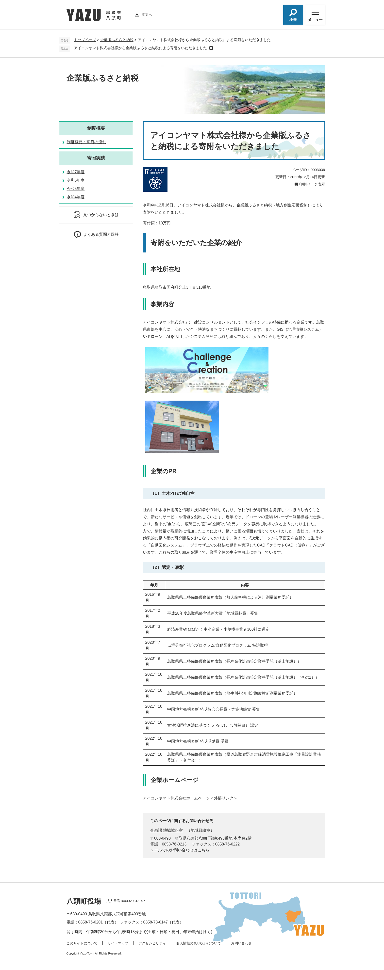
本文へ (147, 14)
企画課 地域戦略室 (166, 830)
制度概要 (96, 128)
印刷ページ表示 (312, 184)
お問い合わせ (241, 943)
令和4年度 (76, 197)
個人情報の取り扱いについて (198, 943)
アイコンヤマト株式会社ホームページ (176, 798)
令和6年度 (76, 180)
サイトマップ (118, 943)
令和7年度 (76, 172)
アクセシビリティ (152, 943)
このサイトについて (82, 943)
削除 (211, 48)
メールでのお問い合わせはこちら (179, 850)
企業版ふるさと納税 (117, 40)
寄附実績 (96, 158)
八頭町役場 (84, 901)
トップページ (85, 40)
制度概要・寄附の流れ (86, 142)
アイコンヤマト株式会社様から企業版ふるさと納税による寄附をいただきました (140, 48)
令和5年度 (76, 189)
